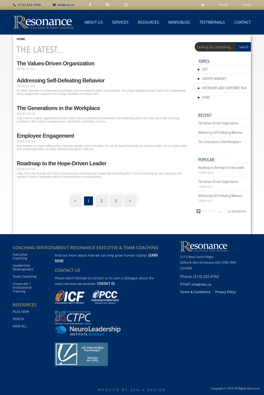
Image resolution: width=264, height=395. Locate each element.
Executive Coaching (20, 256)
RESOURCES (148, 22)
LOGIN (246, 5)
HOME (21, 39)
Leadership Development (23, 267)
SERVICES (120, 22)
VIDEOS (18, 319)
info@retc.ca (66, 5)
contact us (106, 283)
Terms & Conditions (195, 292)
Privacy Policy (225, 292)
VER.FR (223, 5)
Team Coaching (25, 276)
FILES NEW (21, 312)
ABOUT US (93, 22)
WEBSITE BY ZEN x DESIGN (132, 390)
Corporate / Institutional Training (22, 287)
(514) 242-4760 (29, 5)
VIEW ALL (20, 326)
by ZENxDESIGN (220, 211)
